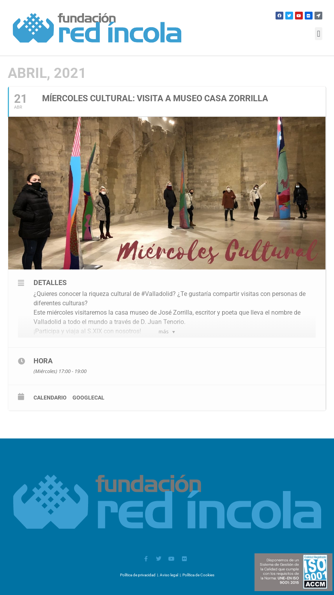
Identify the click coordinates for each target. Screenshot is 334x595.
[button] (318, 33)
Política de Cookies (198, 575)
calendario (50, 397)
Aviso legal (169, 575)
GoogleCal (88, 397)
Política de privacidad (138, 575)
